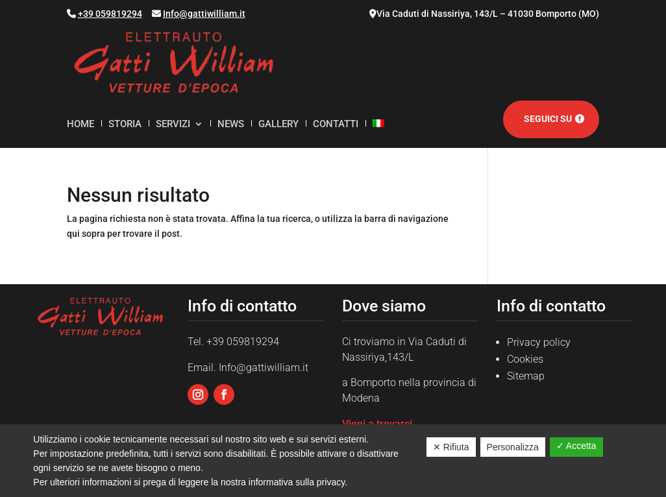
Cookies (525, 359)
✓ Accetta (576, 446)
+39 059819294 (110, 13)
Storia (125, 124)
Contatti (335, 124)
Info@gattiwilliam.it (204, 13)
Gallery (278, 124)
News (230, 124)
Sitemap (526, 376)
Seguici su (548, 119)
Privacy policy (539, 342)
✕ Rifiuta (451, 447)
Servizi (173, 124)
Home (80, 124)
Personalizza (513, 447)
